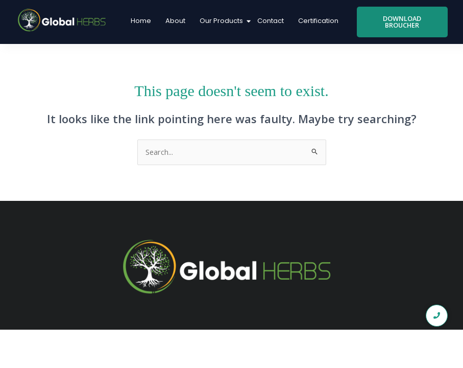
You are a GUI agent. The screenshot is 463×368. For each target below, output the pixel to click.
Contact (270, 21)
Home (141, 21)
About (175, 21)
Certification (318, 21)
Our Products (222, 21)
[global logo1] (63, 20)
